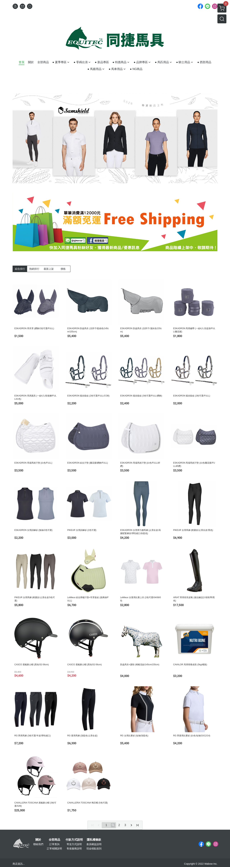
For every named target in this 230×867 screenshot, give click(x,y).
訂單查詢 (54, 844)
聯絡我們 (38, 844)
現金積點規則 (94, 848)
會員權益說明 (94, 844)
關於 (38, 839)
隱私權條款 (94, 839)
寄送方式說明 (74, 844)
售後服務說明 (74, 848)
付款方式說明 (74, 839)
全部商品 (54, 839)
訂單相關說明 (54, 848)
